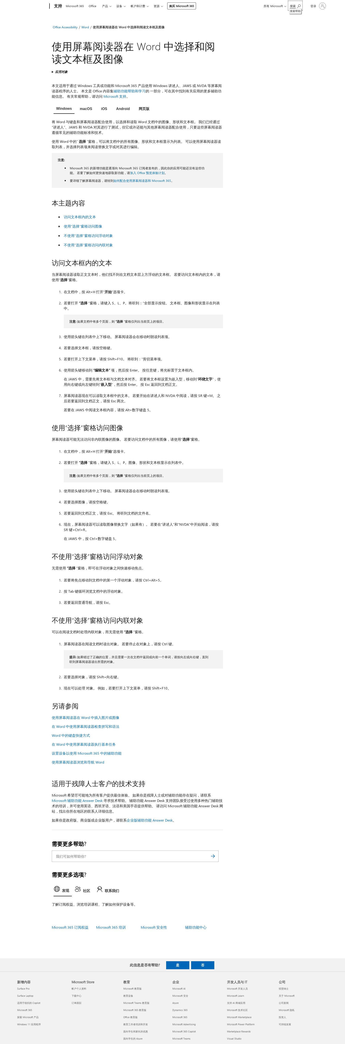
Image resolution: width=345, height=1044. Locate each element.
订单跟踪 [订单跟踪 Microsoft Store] (76, 1003)
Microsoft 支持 (114, 96)
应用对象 (61, 72)
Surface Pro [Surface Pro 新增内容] (23, 988)
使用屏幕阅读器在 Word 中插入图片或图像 (85, 717)
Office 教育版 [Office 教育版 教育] (130, 1017)
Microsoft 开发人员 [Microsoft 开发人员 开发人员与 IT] (237, 988)
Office (92, 6)
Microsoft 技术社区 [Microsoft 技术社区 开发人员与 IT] (237, 1010)
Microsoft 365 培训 (111, 927)
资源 (156, 6)
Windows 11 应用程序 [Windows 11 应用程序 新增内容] (29, 1024)
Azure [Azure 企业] (175, 1003)
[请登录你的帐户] (318, 6)
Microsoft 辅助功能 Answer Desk (77, 800)
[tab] (64, 109)
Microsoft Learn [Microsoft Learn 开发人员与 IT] (235, 995)
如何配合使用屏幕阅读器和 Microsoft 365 (142, 180)
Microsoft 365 (75, 6)
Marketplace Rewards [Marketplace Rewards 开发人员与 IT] (239, 1031)
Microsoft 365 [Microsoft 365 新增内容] (24, 1010)
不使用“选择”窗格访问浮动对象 (88, 235)
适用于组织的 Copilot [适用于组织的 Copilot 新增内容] (28, 1003)
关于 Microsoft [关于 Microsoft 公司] (287, 995)
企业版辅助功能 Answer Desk (150, 820)
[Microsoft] (32, 6)
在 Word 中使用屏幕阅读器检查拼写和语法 (85, 726)
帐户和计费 (138, 6)
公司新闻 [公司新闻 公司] (284, 1003)
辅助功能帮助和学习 (130, 91)
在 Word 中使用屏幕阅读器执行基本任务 (84, 744)
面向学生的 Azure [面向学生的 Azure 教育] (133, 1038)
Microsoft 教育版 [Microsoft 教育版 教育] (132, 988)
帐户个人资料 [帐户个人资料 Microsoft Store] (79, 988)
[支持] (57, 6)
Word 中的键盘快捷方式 (71, 735)
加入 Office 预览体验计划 (147, 173)
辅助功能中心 (196, 927)
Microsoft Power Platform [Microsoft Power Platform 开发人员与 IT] (240, 1024)
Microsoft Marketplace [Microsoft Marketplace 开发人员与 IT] (239, 1017)
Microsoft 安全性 (154, 927)
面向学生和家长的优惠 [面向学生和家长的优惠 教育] (135, 1031)
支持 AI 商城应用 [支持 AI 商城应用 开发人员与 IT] (236, 1003)
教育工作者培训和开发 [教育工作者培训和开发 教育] (135, 1024)
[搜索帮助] (295, 6)
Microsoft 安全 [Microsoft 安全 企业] (180, 995)
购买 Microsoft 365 (181, 6)
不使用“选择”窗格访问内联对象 (88, 245)
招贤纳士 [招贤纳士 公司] (284, 988)
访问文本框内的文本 (80, 216)
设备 (119, 6)
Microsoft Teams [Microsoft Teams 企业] (181, 1038)
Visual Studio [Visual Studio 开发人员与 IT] (234, 1038)
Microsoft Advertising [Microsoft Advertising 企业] (184, 1024)
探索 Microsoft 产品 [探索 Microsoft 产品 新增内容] (28, 1017)
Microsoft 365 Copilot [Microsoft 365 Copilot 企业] (184, 1031)
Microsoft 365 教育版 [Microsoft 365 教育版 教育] (134, 1010)
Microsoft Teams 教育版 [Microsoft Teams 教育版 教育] (136, 1003)
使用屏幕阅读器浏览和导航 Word (78, 762)
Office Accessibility (65, 27)
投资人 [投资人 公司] (282, 1017)
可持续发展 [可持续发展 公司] (285, 1024)
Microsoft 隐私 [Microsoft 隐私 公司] (287, 1010)
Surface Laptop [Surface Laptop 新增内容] (25, 995)
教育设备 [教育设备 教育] (128, 995)
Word (85, 27)
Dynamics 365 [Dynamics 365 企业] (180, 1010)
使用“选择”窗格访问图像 (83, 226)
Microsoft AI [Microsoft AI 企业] (179, 988)
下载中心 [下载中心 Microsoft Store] (76, 995)
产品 (105, 6)
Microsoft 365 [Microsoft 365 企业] (179, 1017)
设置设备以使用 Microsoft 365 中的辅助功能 (87, 753)
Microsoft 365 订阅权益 (70, 927)
